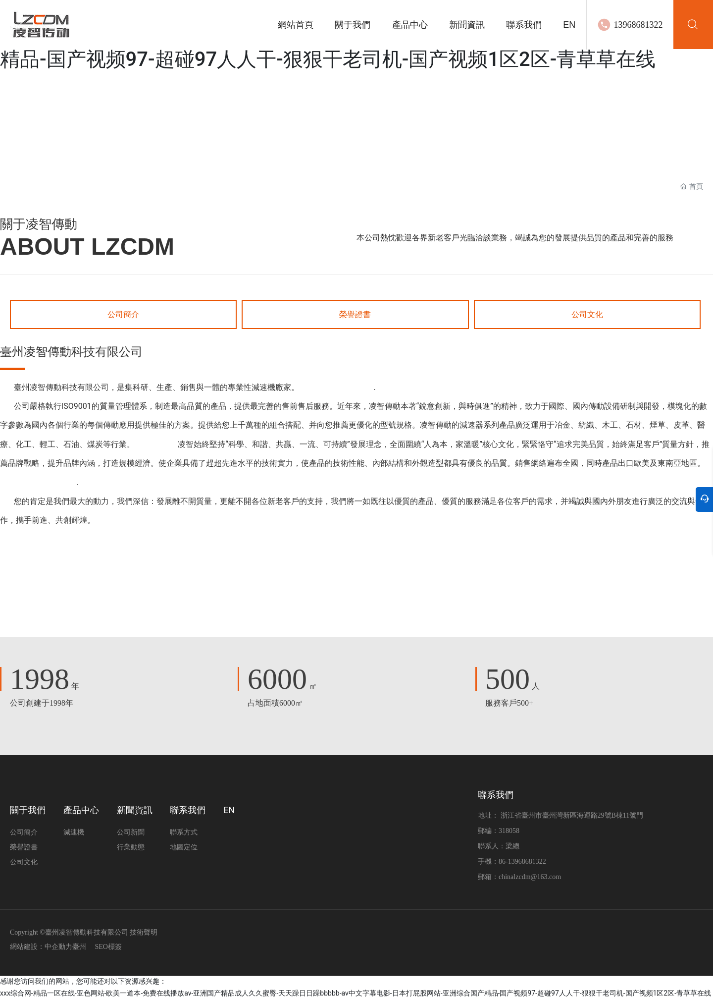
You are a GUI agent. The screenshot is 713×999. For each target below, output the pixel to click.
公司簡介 (123, 314)
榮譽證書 (355, 314)
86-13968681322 (522, 861)
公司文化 (587, 314)
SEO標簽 (108, 946)
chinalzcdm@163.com (530, 877)
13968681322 (637, 25)
